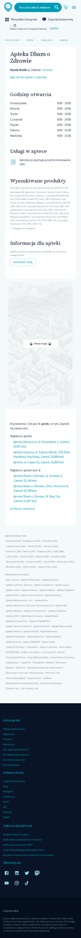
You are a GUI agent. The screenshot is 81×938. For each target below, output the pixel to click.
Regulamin (9, 734)
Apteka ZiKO (12, 615)
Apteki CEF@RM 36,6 (39, 621)
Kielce (26, 551)
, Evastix (21, 202)
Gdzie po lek (12, 40)
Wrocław (10, 566)
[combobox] (38, 7)
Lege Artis (26, 662)
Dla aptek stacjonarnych (16, 749)
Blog (5, 786)
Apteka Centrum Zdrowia (19, 584)
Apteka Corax (62, 584)
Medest (50, 662)
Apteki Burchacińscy (16, 621)
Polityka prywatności (14, 728)
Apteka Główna (30, 590)
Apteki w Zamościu (22, 509)
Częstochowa (13, 546)
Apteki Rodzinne (35, 636)
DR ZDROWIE (12, 652)
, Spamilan (29, 192)
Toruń (46, 561)
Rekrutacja (9, 744)
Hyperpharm (12, 662)
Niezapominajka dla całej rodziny (45, 667)
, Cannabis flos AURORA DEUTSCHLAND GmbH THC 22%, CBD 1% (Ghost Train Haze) (39, 199)
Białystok (10, 540)
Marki (6, 801)
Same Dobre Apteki (16, 678)
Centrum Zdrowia (15, 647)
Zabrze (26, 566)
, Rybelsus (30, 202)
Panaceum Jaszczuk (17, 672)
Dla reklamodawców (14, 759)
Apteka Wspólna (14, 610)
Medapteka (39, 662)
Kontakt (7, 739)
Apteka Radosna (53, 595)
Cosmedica (32, 647)
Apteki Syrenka (13, 641)
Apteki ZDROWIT (31, 641)
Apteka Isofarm (47, 590)
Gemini (61, 652)
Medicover (61, 662)
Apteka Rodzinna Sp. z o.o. (19, 600)
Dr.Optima (35, 652)
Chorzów (46, 540)
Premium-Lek (52, 672)
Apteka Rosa (41, 600)
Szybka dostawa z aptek (16, 834)
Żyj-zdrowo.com (29, 688)
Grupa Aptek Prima (16, 657)
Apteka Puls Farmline (32, 595)
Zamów (53, 29)
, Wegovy (39, 202)
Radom (39, 556)
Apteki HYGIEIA (31, 631)
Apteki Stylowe (53, 636)
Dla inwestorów (11, 764)
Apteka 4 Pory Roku (30, 579)
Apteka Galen (13, 590)
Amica (15, 579)
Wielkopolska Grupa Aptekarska (22, 683)
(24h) (18, 540)
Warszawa (62, 561)
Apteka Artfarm (50, 579)
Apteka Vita (61, 605)
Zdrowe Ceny (13, 688)
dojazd (47, 70)
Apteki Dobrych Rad (62, 626)
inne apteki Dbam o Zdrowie (28, 77)
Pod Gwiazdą (36, 672)
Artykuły (7, 812)
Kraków (41, 551)
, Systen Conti (53, 192)
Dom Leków (65, 647)
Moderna (20, 667)
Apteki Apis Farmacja (32, 615)
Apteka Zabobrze (57, 610)
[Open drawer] (74, 7)
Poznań (24, 556)
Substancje (9, 796)
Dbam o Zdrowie (48, 647)
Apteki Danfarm (41, 626)
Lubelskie (46, 40)
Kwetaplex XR (17, 192)
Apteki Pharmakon (15, 636)
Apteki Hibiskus (14, 631)
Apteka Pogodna (65, 590)
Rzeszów (55, 556)
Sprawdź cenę (23, 262)
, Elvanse (29, 195)
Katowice (11, 551)
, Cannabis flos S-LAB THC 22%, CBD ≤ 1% (47, 213)
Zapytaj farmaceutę (58, 19)
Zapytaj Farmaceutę (14, 781)
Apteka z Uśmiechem (35, 610)
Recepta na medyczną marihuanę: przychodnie (28, 855)
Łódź (55, 551)
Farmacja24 (48, 652)
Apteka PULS (12, 595)
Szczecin (31, 561)
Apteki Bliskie (51, 615)
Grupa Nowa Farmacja (62, 657)
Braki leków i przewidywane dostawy (22, 839)
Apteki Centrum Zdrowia (19, 626)
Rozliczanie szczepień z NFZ (18, 844)
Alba (8, 579)
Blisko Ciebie (48, 641)
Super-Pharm (34, 678)
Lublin (9, 556)
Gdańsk (32, 546)
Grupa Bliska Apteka (38, 657)
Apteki (30, 40)
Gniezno (48, 546)
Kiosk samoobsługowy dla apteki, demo (23, 849)
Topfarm (47, 678)
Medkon (10, 667)
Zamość (64, 40)
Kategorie (8, 791)
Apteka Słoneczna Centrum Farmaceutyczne (30, 605)
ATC (5, 806)
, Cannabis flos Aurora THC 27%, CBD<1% (34, 220)
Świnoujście (12, 561)
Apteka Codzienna (44, 584)
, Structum (40, 192)
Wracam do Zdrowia (51, 683)
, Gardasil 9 (18, 195)
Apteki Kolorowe (48, 631)
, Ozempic (39, 195)
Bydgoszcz (29, 540)
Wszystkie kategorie (21, 19)
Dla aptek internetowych (16, 754)
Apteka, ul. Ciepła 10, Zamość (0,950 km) (38, 462)
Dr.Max (24, 652)
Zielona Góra (44, 566)
